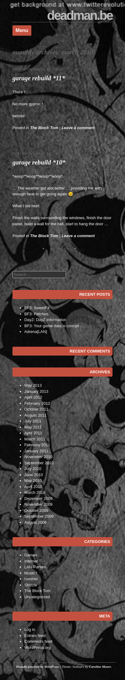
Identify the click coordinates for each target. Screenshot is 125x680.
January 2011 (36, 451)
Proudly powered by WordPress (37, 666)
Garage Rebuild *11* (38, 78)
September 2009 (39, 516)
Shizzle (30, 585)
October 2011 (36, 409)
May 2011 (33, 427)
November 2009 (38, 504)
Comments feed (38, 641)
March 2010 (34, 492)
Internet (31, 561)
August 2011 (35, 415)
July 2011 (32, 421)
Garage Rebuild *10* (38, 162)
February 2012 (37, 403)
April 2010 (33, 486)
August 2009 (35, 522)
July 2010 (32, 468)
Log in (29, 629)
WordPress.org (37, 647)
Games (30, 555)
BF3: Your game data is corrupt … (54, 326)
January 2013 (36, 391)
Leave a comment (78, 127)
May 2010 (33, 480)
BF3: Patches (36, 314)
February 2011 (37, 445)
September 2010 (39, 463)
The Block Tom (44, 127)
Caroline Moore (100, 666)
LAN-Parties (35, 567)
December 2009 (38, 498)
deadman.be (80, 15)
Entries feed (34, 635)
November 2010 (38, 456)
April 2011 (33, 433)
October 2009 (36, 510)
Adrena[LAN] (35, 331)
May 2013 (33, 385)
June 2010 (33, 474)
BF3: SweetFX (37, 308)
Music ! (30, 573)
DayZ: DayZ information (45, 319)
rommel (30, 579)
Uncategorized (37, 597)
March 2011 (34, 439)
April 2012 (33, 397)
